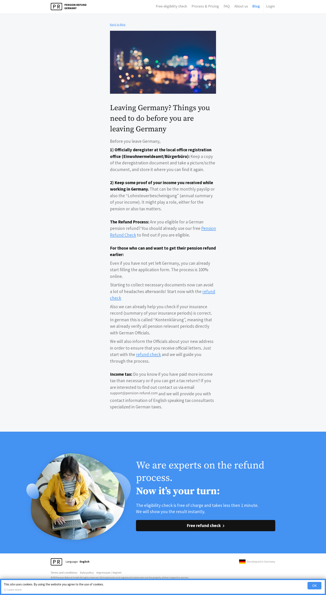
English (84, 561)
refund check (148, 354)
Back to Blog (118, 24)
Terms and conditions (64, 572)
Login (270, 6)
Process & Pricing (205, 6)
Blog (256, 6)
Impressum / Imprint (108, 572)
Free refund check (204, 525)
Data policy (87, 572)
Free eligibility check (171, 6)
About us (241, 6)
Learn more (14, 589)
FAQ (227, 6)
